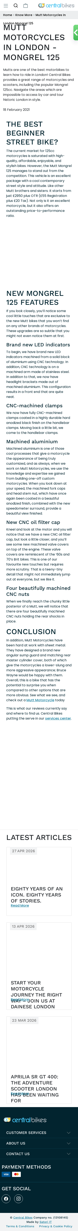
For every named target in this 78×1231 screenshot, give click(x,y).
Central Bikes (22, 1217)
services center (58, 718)
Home (7, 15)
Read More (20, 905)
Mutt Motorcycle (40, 700)
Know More (23, 15)
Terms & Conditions (20, 1226)
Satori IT (46, 1222)
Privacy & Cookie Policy (55, 1226)
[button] (15, 5)
